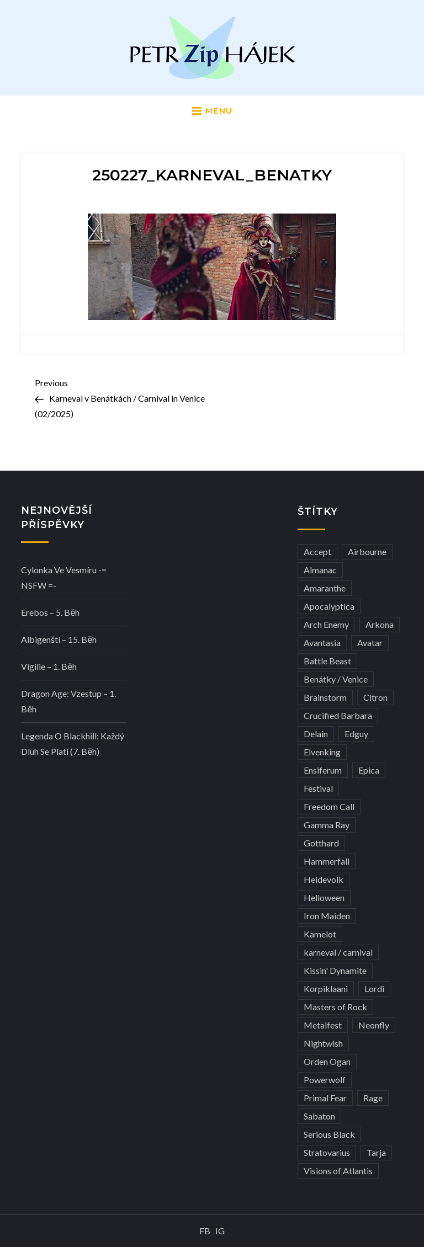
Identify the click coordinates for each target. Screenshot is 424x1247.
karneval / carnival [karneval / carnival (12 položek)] (338, 952)
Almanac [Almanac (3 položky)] (320, 569)
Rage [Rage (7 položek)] (373, 1098)
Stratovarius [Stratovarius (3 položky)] (327, 1152)
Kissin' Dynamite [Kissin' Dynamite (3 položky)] (335, 970)
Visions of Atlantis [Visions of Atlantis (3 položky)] (338, 1170)
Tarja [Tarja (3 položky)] (376, 1152)
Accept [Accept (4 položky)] (317, 551)
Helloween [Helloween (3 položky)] (324, 897)
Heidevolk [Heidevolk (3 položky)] (323, 879)
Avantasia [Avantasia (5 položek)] (322, 642)
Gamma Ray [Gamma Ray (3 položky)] (326, 824)
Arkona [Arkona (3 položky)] (379, 624)
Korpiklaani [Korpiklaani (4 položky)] (326, 988)
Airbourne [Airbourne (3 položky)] (367, 551)
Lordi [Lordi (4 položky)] (374, 988)
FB (204, 1230)
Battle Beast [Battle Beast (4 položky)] (327, 661)
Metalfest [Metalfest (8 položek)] (323, 1025)
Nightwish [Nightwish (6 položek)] (323, 1043)
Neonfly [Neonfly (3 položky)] (373, 1025)
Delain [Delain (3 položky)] (316, 733)
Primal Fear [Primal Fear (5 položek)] (325, 1098)
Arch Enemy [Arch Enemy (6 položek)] (326, 624)
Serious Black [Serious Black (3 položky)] (329, 1134)
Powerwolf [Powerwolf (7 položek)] (325, 1079)
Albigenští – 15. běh (59, 639)
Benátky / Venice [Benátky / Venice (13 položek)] (336, 679)
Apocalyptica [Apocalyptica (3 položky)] (329, 606)
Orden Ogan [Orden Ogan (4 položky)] (327, 1061)
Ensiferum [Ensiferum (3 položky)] (323, 770)
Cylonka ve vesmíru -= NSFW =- (64, 577)
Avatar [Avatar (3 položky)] (370, 642)
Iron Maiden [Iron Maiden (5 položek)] (327, 915)
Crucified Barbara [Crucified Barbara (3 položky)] (338, 715)
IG (220, 1230)
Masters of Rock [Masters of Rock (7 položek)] (335, 1006)
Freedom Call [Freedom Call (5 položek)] (329, 806)
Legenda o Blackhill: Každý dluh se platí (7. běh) (72, 743)
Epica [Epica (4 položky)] (368, 770)
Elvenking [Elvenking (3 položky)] (322, 752)
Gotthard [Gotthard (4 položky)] (321, 843)
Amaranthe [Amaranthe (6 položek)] (325, 588)
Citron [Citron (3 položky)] (375, 697)
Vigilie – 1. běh (49, 666)
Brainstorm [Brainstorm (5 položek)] (325, 697)
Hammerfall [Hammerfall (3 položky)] (326, 861)
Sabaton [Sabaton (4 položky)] (319, 1116)
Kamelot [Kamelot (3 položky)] (320, 934)
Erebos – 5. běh (50, 612)
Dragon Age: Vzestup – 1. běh (68, 701)
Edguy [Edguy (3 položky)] (356, 733)
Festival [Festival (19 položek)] (318, 788)
